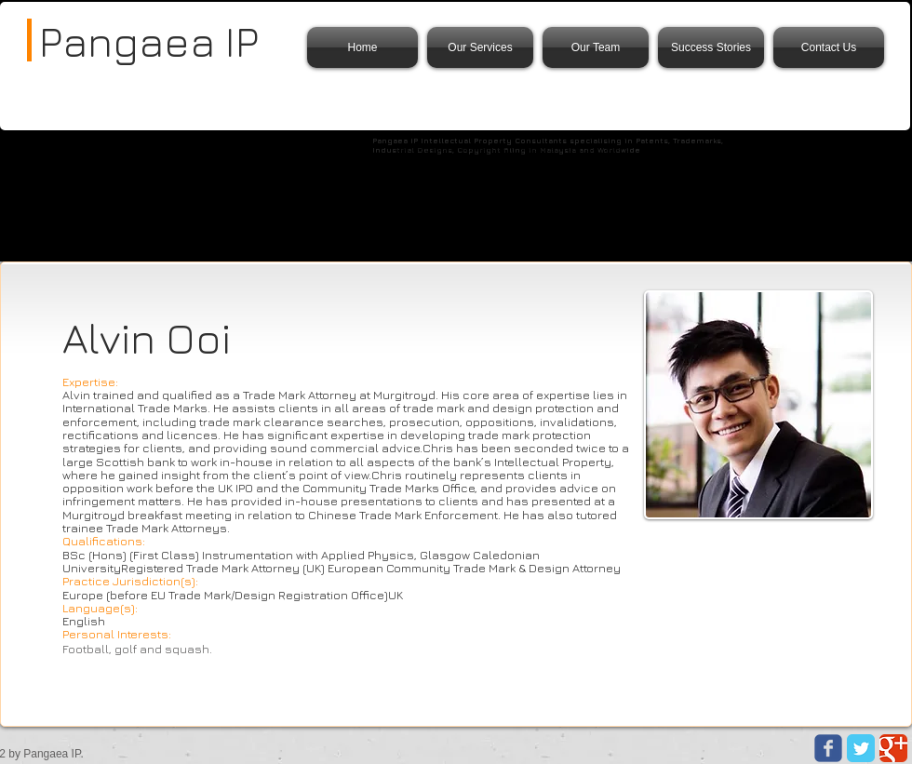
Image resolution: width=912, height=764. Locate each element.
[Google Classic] (893, 748)
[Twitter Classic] (861, 748)
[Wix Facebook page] (828, 748)
